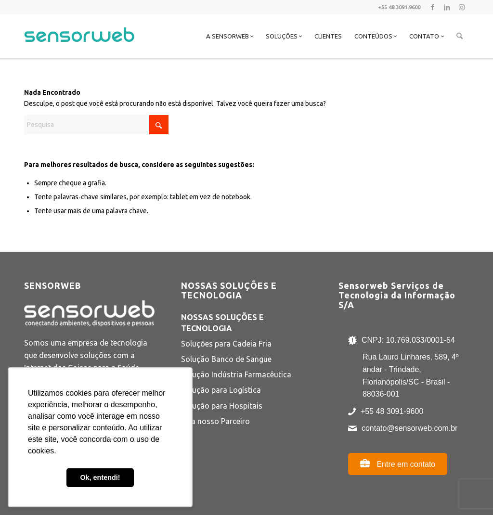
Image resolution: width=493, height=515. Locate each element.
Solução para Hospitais (221, 405)
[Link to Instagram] (461, 7)
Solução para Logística (221, 390)
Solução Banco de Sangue (226, 359)
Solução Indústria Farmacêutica (236, 374)
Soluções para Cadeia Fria (226, 343)
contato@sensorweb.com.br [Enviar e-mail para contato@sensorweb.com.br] (409, 428)
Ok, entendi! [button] (100, 477)
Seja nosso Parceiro (215, 421)
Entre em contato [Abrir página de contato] (397, 463)
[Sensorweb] (79, 48)
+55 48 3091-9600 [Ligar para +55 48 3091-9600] (392, 411)
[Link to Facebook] (433, 7)
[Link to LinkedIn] (447, 7)
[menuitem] (229, 36)
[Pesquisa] (459, 36)
